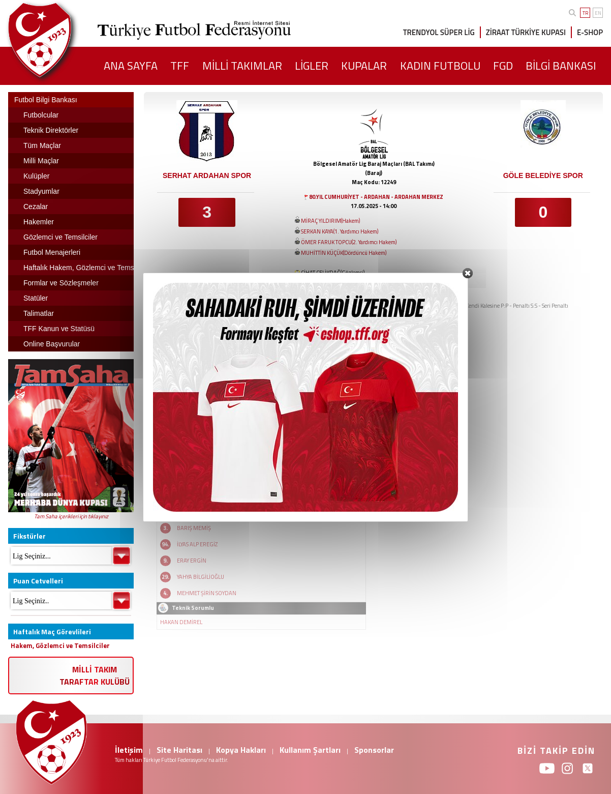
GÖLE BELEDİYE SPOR (543, 175)
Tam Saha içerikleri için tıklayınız (71, 516)
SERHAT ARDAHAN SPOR (207, 175)
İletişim (129, 750)
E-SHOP (590, 32)
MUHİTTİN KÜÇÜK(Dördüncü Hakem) (343, 253)
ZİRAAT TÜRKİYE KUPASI (526, 32)
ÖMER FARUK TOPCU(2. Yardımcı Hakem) (348, 242)
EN (598, 13)
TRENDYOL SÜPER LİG (439, 32)
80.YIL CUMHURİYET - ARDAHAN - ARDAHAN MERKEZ (376, 197)
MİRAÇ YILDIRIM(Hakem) (330, 221)
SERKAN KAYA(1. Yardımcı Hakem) (339, 231)
